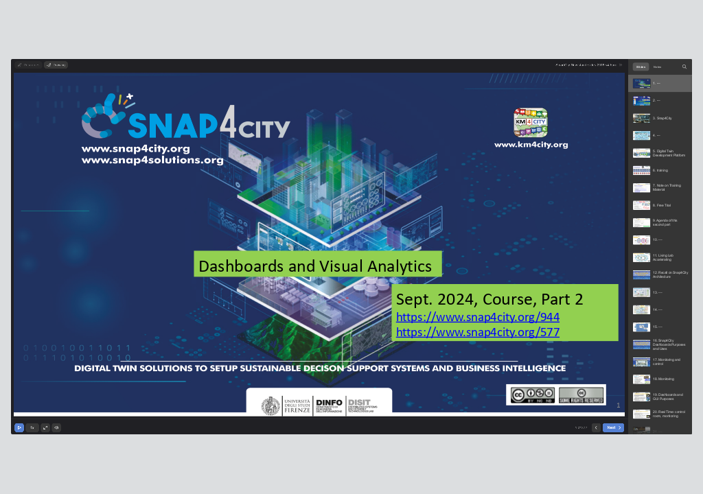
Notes (658, 67)
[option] (660, 83)
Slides (640, 67)
